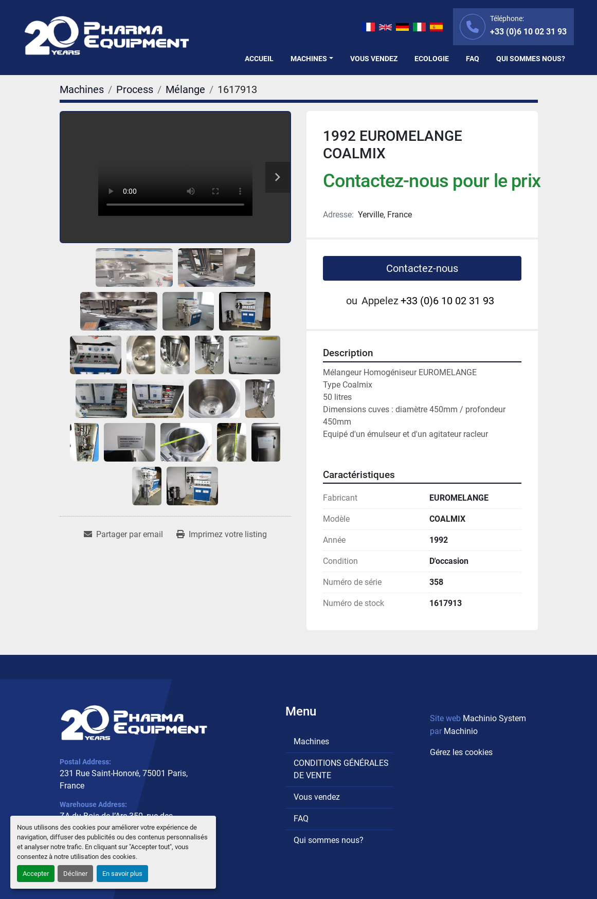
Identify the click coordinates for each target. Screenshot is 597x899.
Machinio (461, 731)
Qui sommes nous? (530, 58)
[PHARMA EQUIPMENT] (134, 722)
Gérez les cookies (461, 752)
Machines (309, 58)
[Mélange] (185, 89)
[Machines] (82, 89)
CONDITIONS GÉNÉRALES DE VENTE (341, 769)
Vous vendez (373, 58)
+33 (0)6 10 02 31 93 (528, 31)
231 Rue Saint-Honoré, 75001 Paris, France (124, 779)
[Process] (134, 89)
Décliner (75, 873)
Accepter (36, 873)
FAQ (472, 58)
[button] (312, 58)
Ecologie (431, 58)
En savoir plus (122, 873)
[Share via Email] (123, 534)
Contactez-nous (422, 268)
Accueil (259, 58)
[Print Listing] (222, 534)
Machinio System (494, 718)
